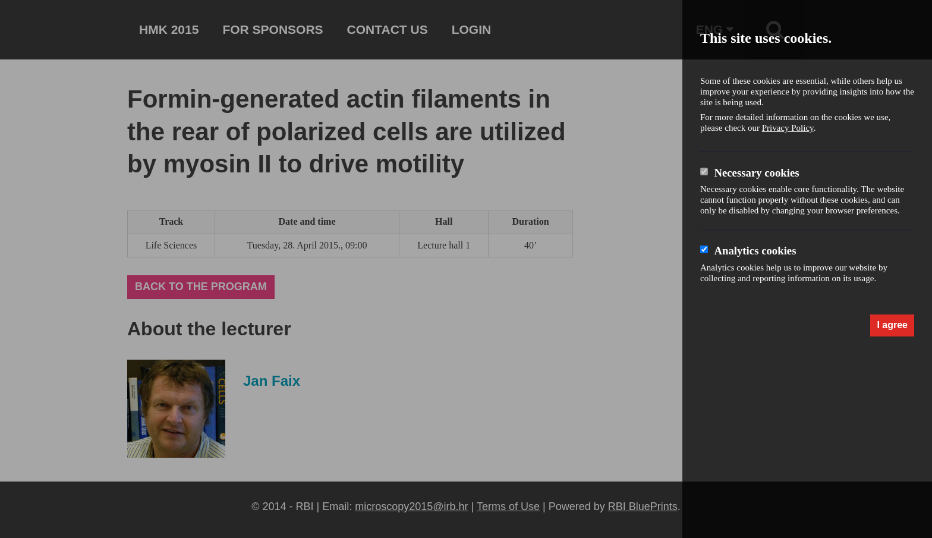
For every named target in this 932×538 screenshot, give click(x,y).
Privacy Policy (788, 128)
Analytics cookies (755, 250)
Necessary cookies (756, 172)
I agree (892, 325)
